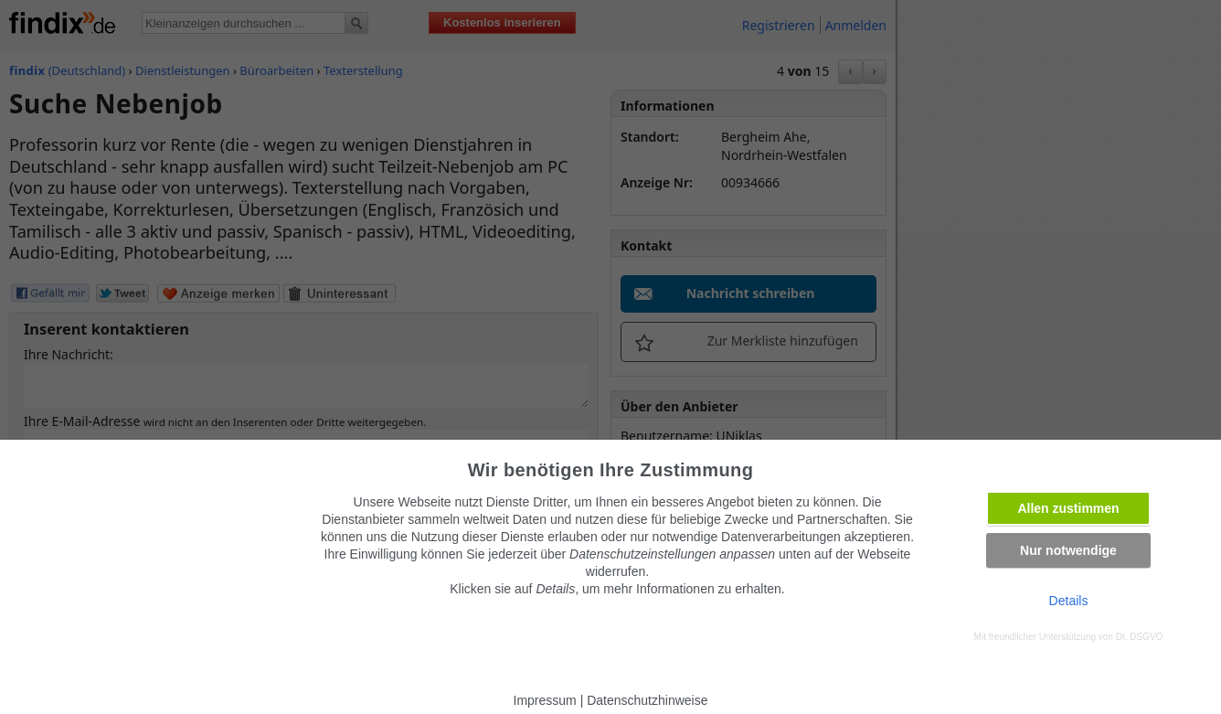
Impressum (545, 700)
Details (1068, 600)
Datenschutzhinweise (647, 700)
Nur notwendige (1068, 550)
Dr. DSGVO (1139, 637)
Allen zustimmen (1068, 508)
